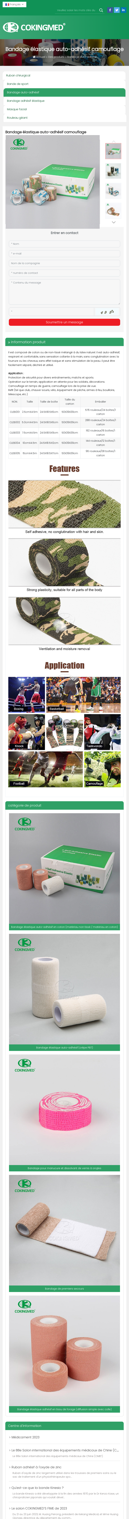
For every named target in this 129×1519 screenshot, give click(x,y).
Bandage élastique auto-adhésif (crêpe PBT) (64, 1047)
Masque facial (17, 109)
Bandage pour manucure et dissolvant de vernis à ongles (64, 1168)
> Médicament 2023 (24, 1437)
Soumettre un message (64, 322)
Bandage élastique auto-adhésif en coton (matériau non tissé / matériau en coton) (64, 927)
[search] (101, 10)
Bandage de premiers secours (64, 1288)
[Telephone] (64, 273)
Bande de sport (17, 84)
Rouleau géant (17, 118)
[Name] (64, 244)
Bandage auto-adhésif (23, 92)
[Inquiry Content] (64, 292)
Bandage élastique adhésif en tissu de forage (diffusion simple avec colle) (64, 1409)
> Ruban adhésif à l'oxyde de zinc (35, 1467)
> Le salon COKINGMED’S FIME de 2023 (38, 1508)
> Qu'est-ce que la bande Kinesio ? (36, 1488)
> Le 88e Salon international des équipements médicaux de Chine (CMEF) (66, 1450)
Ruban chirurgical (18, 75)
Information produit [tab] (28, 342)
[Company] (64, 263)
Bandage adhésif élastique (26, 101)
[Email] (64, 253)
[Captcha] (51, 311)
